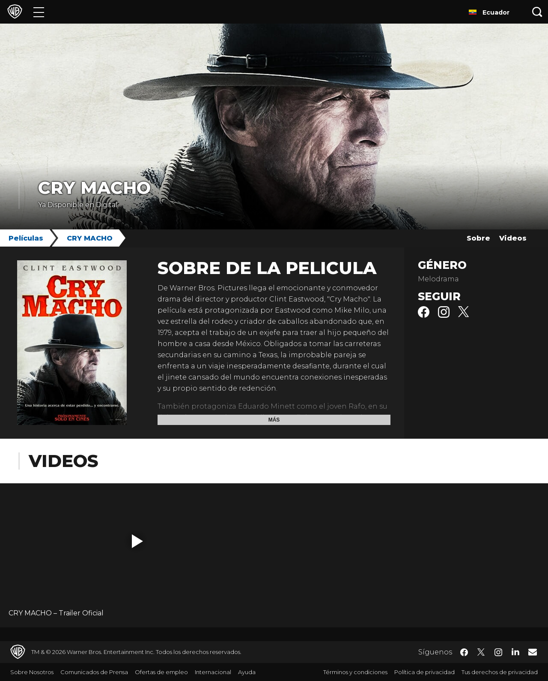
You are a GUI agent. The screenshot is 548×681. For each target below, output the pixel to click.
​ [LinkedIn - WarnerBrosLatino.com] (515, 651)
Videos (513, 238)
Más (274, 420)
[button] (137, 541)
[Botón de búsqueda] (537, 12)
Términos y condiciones (355, 672)
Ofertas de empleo (161, 672)
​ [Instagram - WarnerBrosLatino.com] (498, 652)
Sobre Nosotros (32, 672)
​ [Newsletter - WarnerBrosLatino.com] (532, 652)
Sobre (478, 238)
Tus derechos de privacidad (500, 672)
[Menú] (38, 12)
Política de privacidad (424, 672)
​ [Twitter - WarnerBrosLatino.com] (481, 652)
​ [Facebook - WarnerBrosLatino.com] (464, 652)
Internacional (213, 672)
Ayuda (247, 672)
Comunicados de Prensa (94, 672)
